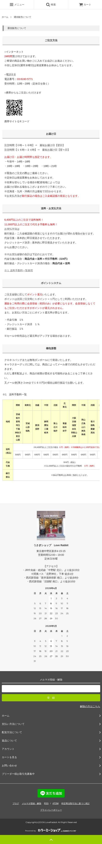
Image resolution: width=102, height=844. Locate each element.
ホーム (5, 17)
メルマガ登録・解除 (31, 803)
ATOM (56, 803)
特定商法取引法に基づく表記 (75, 803)
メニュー (17, 5)
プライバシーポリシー (51, 810)
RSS (46, 803)
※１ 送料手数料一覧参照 (18, 270)
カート (85, 4)
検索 (51, 5)
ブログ (15, 803)
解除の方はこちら (90, 706)
